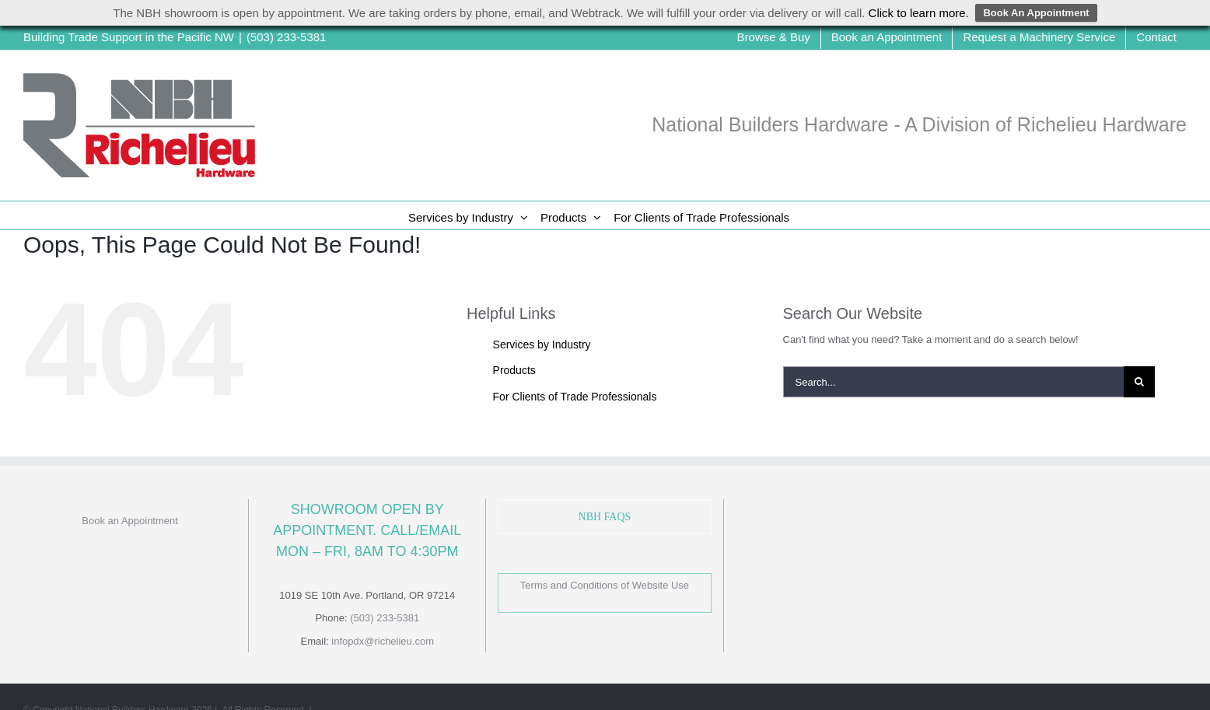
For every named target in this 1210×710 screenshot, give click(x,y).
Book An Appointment (1036, 13)
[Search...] (953, 381)
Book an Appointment (130, 520)
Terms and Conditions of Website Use (604, 585)
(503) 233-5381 (287, 37)
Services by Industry (542, 344)
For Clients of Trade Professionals (575, 396)
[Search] (1139, 381)
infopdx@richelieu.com (382, 641)
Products (514, 370)
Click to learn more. (919, 12)
